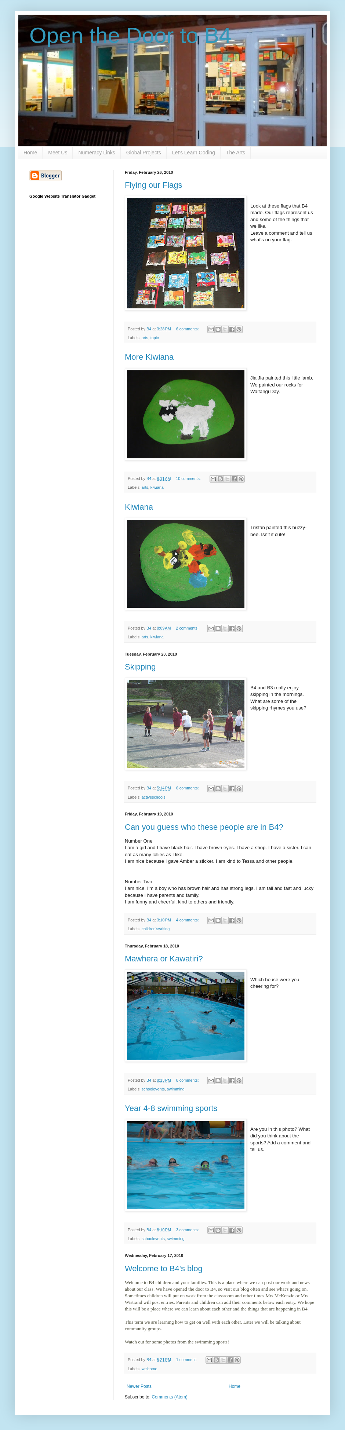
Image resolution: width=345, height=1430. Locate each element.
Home (30, 152)
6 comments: (188, 329)
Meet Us (57, 152)
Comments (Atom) (169, 1397)
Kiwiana (139, 506)
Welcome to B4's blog (164, 1268)
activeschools (154, 797)
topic (154, 338)
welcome (149, 1369)
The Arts (235, 152)
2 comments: (188, 628)
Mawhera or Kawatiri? (164, 958)
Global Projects (143, 152)
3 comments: (188, 1230)
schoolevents (153, 1089)
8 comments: (188, 1080)
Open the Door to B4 (130, 35)
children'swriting (156, 929)
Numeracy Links (96, 152)
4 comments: (188, 920)
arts (145, 338)
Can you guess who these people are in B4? (204, 827)
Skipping (140, 666)
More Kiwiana (149, 357)
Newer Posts (139, 1386)
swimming (176, 1089)
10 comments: (189, 478)
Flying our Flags (153, 185)
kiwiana (157, 487)
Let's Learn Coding (193, 152)
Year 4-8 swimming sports (171, 1108)
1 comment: (187, 1359)
